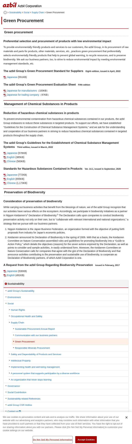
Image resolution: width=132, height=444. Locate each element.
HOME (5, 12)
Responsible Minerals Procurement (32, 348)
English (11, 157)
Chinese (11, 161)
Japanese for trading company (23, 94)
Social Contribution (17, 392)
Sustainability (15, 12)
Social (26, 12)
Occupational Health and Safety (26, 316)
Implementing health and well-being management (35, 367)
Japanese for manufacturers (22, 90)
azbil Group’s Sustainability (21, 291)
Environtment (14, 297)
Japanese (12, 77)
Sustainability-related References (24, 398)
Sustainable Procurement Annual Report (35, 329)
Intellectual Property (21, 360)
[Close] (126, 418)
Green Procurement (25, 341)
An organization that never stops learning (31, 379)
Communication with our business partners (36, 335)
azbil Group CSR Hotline (20, 405)
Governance (14, 386)
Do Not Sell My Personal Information (52, 440)
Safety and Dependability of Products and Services (36, 354)
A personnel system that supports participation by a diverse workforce (45, 373)
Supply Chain (38, 12)
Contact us (13, 411)
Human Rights (18, 310)
